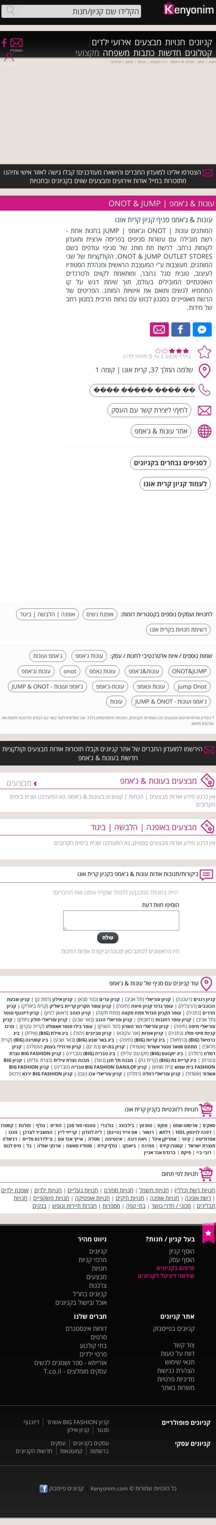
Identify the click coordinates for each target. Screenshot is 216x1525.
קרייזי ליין (67, 1132)
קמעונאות (71, 1451)
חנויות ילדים (48, 1190)
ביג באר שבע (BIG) (95, 1040)
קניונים (200, 42)
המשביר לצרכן (37, 1132)
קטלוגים (198, 52)
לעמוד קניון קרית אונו (175, 483)
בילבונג (126, 1125)
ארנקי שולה (49, 1145)
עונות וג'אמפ (36, 671)
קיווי (186, 1139)
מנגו (13, 1132)
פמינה (147, 1145)
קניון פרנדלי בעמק (62, 1046)
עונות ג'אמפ (89, 656)
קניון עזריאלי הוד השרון (145, 1026)
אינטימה (113, 1139)
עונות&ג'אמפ (144, 671)
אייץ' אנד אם (70, 1139)
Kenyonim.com (109, 1488)
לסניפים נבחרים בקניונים (170, 462)
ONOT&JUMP (189, 671)
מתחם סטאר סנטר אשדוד (172, 1046)
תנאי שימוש (180, 1362)
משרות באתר (178, 1387)
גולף (40, 1125)
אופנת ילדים (15, 1190)
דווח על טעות (178, 1353)
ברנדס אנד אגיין (160, 1152)
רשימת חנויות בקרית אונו (178, 629)
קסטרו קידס (171, 1145)
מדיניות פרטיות (176, 1379)
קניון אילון (62, 999)
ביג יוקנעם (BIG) (166, 1053)
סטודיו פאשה (79, 1145)
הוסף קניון (182, 1251)
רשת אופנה (198, 1198)
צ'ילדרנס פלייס (37, 1139)
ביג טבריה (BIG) (99, 1053)
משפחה (116, 52)
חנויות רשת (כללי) (195, 1190)
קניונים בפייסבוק (174, 1328)
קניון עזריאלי (158, 999)
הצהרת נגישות (176, 1370)
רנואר (148, 1132)
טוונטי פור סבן (81, 1125)
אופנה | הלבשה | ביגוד (47, 614)
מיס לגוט (12, 1145)
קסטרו (7, 1125)
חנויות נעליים (82, 1190)
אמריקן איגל (164, 1139)
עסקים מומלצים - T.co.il (75, 1371)
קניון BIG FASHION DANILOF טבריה (109, 1067)
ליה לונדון (92, 1132)
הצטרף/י (16, 48)
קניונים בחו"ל (90, 1294)
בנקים (39, 1206)
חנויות (175, 42)
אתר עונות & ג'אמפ (161, 431)
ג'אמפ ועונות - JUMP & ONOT (47, 686)
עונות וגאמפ (151, 686)
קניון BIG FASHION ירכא (47, 1073)
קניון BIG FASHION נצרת (35, 1053)
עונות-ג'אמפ (110, 686)
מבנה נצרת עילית (71, 1060)
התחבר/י (9, 62)
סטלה (94, 1139)
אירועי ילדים (111, 42)
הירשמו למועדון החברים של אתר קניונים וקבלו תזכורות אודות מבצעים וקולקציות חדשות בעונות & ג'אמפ (108, 753)
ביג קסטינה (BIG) (31, 1040)
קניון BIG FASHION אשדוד (78, 1422)
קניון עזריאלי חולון (49, 1019)
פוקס (162, 1125)
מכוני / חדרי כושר (171, 1206)
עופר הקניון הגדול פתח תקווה (151, 1013)
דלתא (164, 1132)
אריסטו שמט (185, 1125)
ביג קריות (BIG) (149, 1040)
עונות (116, 701)
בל (29, 1145)
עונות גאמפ (102, 671)
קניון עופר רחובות (173, 1019)
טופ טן (146, 1125)
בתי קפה (136, 1206)
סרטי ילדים (93, 1354)
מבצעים (148, 42)
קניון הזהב (80, 1013)
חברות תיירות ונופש (74, 1206)
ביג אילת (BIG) (53, 1033)
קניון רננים (204, 999)
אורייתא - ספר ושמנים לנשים (70, 1362)
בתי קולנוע (93, 1345)
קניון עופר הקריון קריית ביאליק (80, 1006)
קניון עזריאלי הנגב (113, 1019)
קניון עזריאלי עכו (105, 1073)
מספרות (111, 1206)
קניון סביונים (98, 1033)
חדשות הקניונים (34, 1451)
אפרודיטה (205, 1139)
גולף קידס (107, 1145)
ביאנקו (129, 1145)
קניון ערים (109, 999)
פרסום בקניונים (175, 1268)
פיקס (186, 1152)
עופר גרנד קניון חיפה (152, 1006)
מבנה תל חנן (120, 1060)
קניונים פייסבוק (62, 1488)
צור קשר (184, 1344)
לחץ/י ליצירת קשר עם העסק (149, 410)
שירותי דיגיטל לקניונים (166, 1276)
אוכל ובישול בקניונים (81, 1302)
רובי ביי (203, 1152)
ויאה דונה (137, 1139)
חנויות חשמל (154, 1190)
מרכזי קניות (93, 1259)
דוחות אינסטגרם (86, 1328)
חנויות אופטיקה (92, 1198)
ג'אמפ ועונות (47, 656)
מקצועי (87, 52)
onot (70, 671)
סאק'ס (209, 1125)
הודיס (56, 1125)
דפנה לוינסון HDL (193, 1132)
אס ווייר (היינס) (122, 1132)
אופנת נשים (100, 614)
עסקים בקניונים (91, 1443)
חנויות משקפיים (51, 1198)
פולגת (25, 1125)
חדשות (169, 52)
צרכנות (98, 1285)
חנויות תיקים (130, 1198)
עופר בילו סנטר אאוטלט (69, 1026)
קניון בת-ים (113, 1046)
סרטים (99, 1337)
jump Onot (192, 686)
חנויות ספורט (119, 1190)
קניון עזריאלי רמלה (161, 1073)
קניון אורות (152, 1033)
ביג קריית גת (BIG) (177, 1060)
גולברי (107, 1125)
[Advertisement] (158, 547)
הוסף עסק (182, 1259)
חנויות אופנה (164, 1198)
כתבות (144, 52)
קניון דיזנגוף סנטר (21, 1013)
